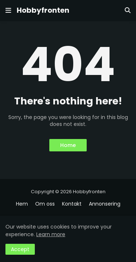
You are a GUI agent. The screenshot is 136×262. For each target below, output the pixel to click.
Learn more (50, 234)
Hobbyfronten (43, 10)
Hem (22, 204)
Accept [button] (20, 249)
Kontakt (72, 204)
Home (68, 145)
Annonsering (104, 204)
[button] (8, 10)
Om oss (45, 204)
